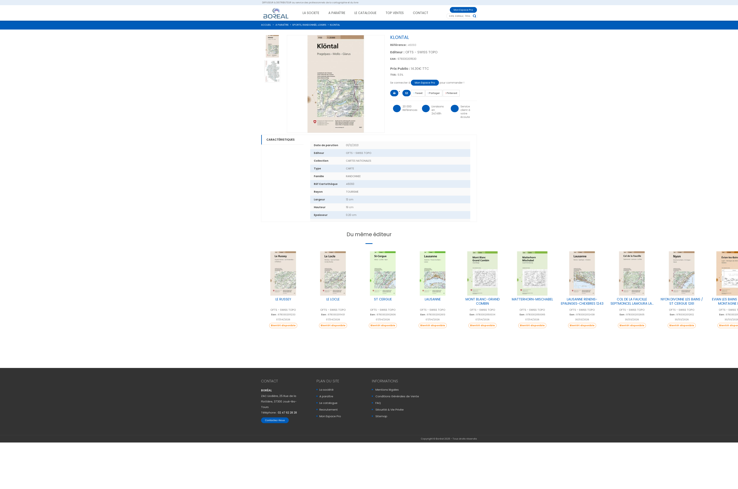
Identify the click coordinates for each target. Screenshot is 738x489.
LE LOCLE (333, 299)
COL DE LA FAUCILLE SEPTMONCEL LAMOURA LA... (632, 301)
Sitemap (381, 416)
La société (326, 390)
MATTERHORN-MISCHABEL (532, 299)
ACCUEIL (266, 25)
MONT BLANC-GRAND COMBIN (482, 301)
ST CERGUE (383, 299)
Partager (434, 93)
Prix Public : (400, 68)
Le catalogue (328, 403)
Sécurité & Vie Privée (389, 409)
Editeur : (397, 52)
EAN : (393, 59)
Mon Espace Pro (463, 10)
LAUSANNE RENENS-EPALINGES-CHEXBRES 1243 (582, 301)
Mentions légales (387, 390)
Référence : (398, 45)
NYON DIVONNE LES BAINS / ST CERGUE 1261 (682, 301)
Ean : (274, 314)
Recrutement (328, 409)
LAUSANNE (433, 299)
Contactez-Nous (275, 420)
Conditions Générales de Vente (397, 396)
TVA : (393, 74)
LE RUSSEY (283, 299)
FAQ (378, 403)
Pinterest (451, 93)
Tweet (418, 93)
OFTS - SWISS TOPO (421, 52)
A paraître (326, 396)
